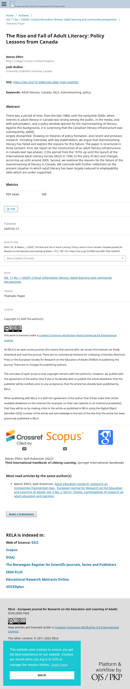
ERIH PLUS (14, 572)
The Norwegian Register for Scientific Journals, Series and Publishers (61, 564)
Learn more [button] (59, 665)
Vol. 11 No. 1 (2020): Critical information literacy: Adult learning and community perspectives (61, 19)
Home (10, 15)
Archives (24, 15)
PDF (12, 209)
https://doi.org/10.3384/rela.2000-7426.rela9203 (46, 82)
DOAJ (10, 557)
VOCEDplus (15, 586)
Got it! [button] (42, 675)
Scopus (11, 550)
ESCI (34, 542)
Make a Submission (21, 514)
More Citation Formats (20, 258)
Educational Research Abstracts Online (37, 579)
